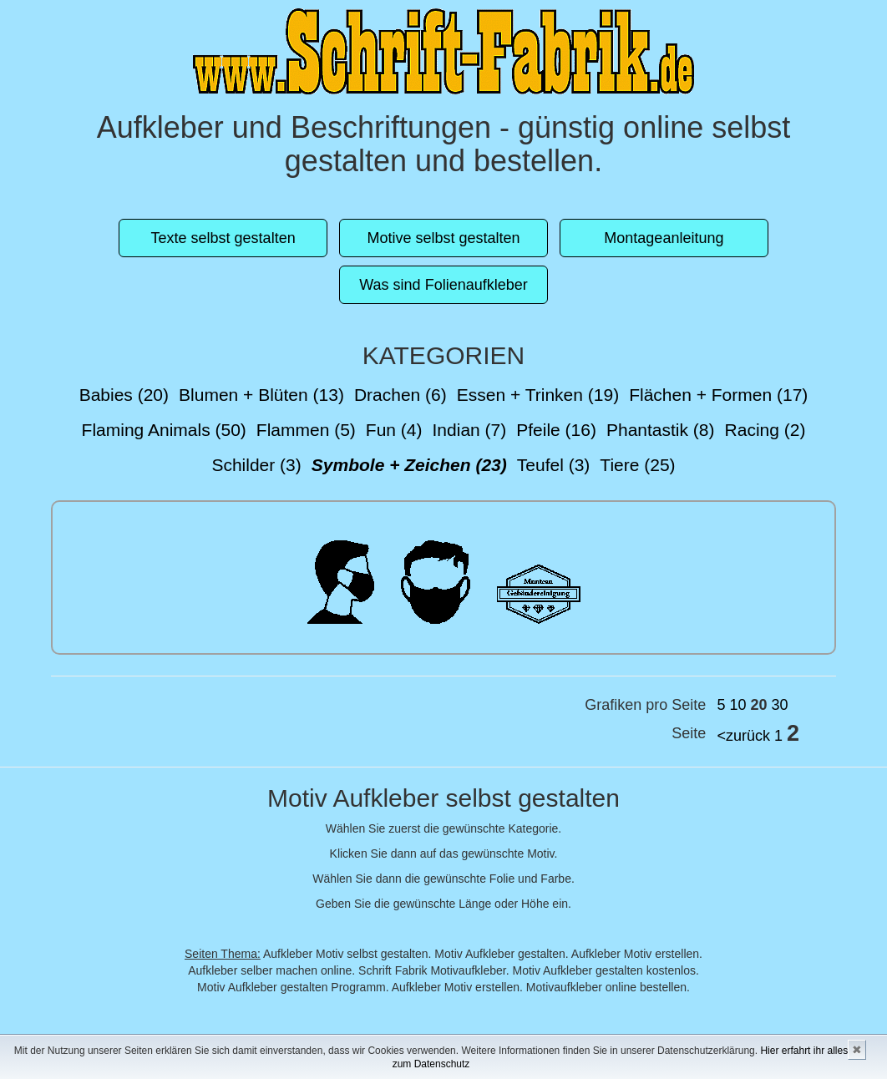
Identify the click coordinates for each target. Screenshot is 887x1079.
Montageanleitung (663, 238)
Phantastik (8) (660, 429)
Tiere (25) (637, 464)
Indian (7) (470, 429)
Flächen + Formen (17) (718, 394)
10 (737, 705)
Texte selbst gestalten (223, 238)
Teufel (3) (553, 464)
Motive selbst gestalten (443, 238)
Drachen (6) (400, 394)
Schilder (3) (256, 464)
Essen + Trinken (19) (538, 394)
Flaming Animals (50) (164, 429)
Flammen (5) (306, 429)
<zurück (743, 735)
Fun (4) (394, 429)
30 (780, 705)
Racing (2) (765, 429)
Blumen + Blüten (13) (261, 394)
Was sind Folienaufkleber (443, 284)
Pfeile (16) (556, 429)
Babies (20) (124, 394)
